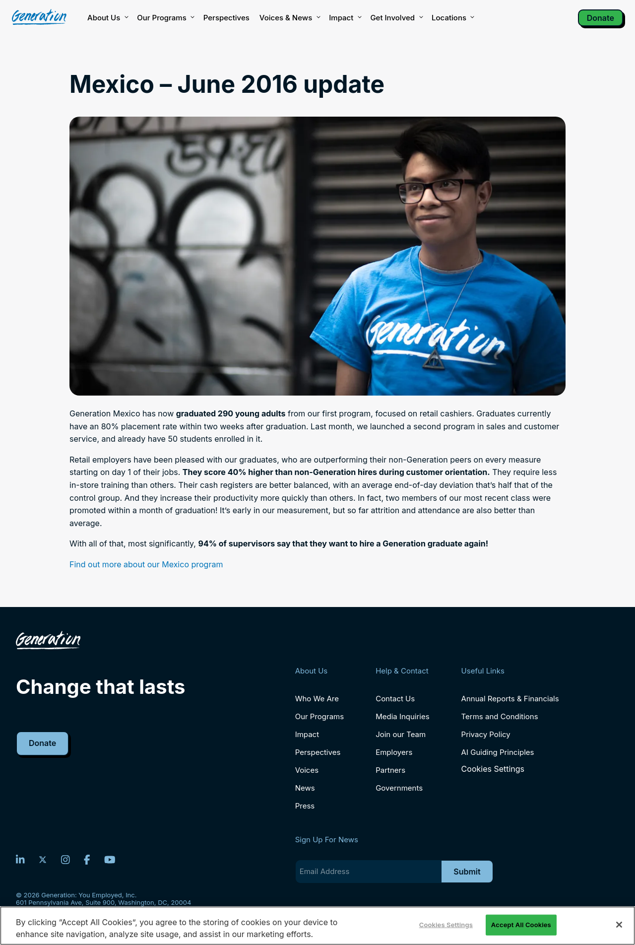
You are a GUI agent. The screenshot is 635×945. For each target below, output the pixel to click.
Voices (306, 770)
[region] (317, 925)
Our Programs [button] (165, 18)
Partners (390, 770)
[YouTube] (110, 860)
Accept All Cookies (521, 925)
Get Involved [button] (396, 18)
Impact (344, 18)
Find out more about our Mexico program (146, 564)
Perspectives (226, 17)
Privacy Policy (485, 734)
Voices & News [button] (289, 18)
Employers (394, 752)
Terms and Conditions (499, 716)
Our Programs (319, 716)
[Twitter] (43, 859)
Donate (600, 18)
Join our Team (401, 734)
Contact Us (395, 698)
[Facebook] (87, 860)
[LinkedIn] (20, 860)
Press (305, 805)
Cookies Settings (492, 769)
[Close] (619, 925)
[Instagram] (65, 860)
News (305, 788)
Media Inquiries (402, 716)
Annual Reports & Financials (510, 698)
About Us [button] (107, 18)
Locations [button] (452, 18)
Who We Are (317, 698)
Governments (399, 788)
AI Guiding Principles (497, 752)
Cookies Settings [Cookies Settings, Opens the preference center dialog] (446, 925)
